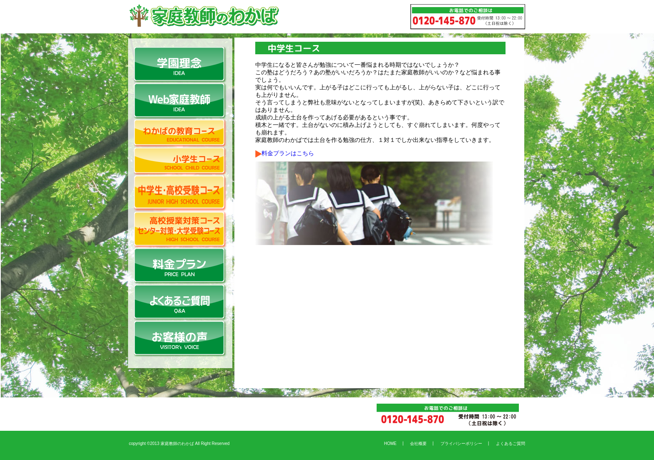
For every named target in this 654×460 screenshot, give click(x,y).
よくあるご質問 (508, 443)
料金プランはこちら (284, 153)
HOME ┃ (394, 443)
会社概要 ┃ (420, 443)
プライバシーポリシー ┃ (463, 443)
